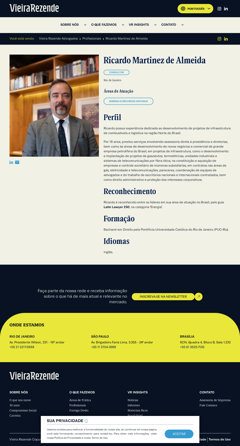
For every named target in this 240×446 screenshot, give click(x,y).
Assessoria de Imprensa (215, 400)
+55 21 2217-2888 (22, 347)
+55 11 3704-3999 (103, 347)
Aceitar (179, 434)
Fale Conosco (208, 405)
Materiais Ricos (138, 410)
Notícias (133, 400)
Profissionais (91, 38)
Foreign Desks (78, 410)
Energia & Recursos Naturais (128, 101)
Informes (134, 405)
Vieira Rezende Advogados (58, 38)
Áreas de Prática (80, 400)
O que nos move (20, 400)
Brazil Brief (135, 415)
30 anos (15, 405)
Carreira (15, 415)
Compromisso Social (23, 410)
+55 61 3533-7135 (192, 347)
